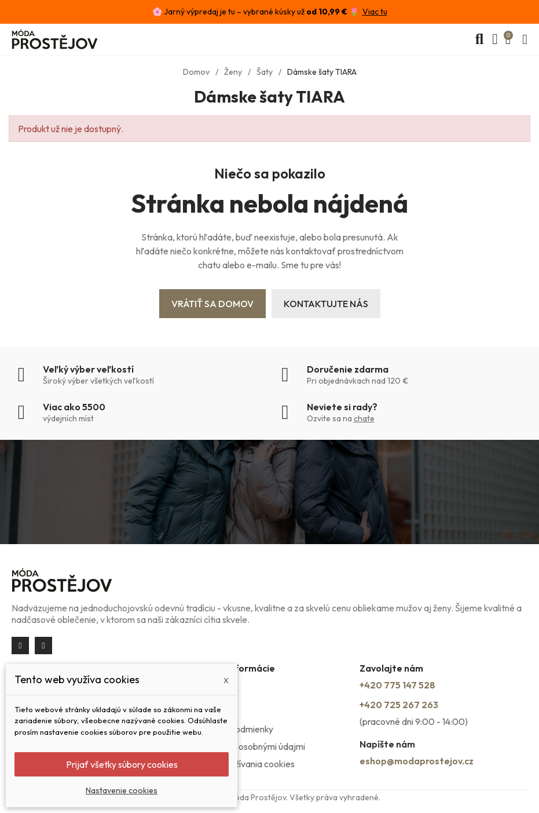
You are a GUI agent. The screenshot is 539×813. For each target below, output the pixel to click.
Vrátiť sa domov (212, 303)
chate (364, 418)
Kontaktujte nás (326, 303)
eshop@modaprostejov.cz (417, 761)
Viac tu (374, 11)
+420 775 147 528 (397, 685)
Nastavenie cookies (121, 790)
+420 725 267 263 (399, 704)
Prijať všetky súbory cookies (122, 764)
